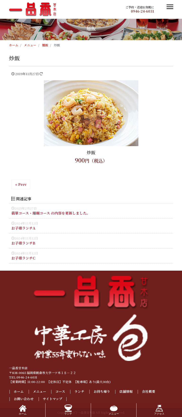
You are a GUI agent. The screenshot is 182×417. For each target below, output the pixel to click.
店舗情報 (126, 391)
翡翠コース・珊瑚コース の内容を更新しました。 (50, 213)
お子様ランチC (23, 257)
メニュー (39, 391)
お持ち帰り (102, 391)
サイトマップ (52, 398)
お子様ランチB (23, 242)
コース (60, 391)
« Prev (21, 184)
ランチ (79, 391)
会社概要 (148, 391)
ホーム (19, 391)
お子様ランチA (23, 227)
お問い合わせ (24, 398)
